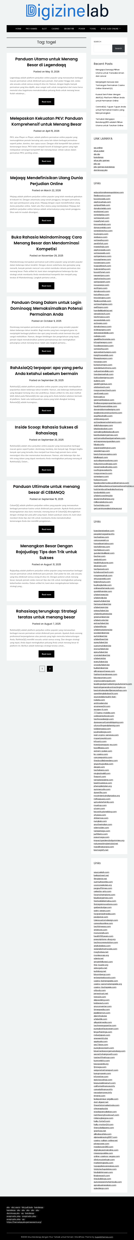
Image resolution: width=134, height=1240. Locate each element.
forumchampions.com (104, 894)
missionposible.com (103, 1153)
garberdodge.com (103, 907)
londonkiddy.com (102, 492)
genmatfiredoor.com (104, 399)
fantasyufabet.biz (102, 604)
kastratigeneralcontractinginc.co (110, 687)
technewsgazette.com (105, 1025)
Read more (46, 101)
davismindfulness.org (104, 498)
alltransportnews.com (104, 671)
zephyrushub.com (102, 202)
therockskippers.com (104, 1127)
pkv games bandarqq (104, 166)
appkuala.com (101, 1041)
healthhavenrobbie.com (105, 406)
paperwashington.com (105, 447)
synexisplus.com (101, 214)
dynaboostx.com (102, 291)
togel (93, 28)
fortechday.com (101, 505)
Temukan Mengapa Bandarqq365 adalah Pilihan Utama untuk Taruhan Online (109, 122)
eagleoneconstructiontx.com (108, 412)
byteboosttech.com (104, 572)
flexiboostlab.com (102, 301)
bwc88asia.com (101, 747)
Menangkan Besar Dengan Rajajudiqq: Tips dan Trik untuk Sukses (46, 552)
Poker (82, 28)
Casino (55, 28)
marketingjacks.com (103, 1162)
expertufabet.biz (102, 601)
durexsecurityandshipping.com (108, 722)
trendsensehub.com (103, 374)
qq (22, 1213)
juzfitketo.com (101, 834)
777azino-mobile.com (104, 712)
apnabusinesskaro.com (105, 1185)
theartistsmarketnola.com (106, 1105)
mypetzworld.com (102, 738)
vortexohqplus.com (103, 304)
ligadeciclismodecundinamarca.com (111, 482)
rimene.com (99, 1095)
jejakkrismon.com (102, 1012)
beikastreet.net (101, 875)
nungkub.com (100, 821)
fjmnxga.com (100, 1067)
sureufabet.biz (101, 642)
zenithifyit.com (101, 243)
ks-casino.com (101, 754)
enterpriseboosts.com (104, 977)
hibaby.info (99, 444)
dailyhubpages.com (103, 425)
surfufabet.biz (100, 636)
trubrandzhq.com (102, 269)
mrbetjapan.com (102, 1035)
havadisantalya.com (104, 543)
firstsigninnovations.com (105, 904)
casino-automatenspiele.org (108, 984)
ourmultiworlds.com (103, 881)
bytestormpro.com (103, 364)
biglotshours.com (102, 581)
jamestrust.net (101, 993)
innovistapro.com (102, 297)
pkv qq (97, 163)
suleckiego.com (101, 1188)
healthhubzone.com (103, 562)
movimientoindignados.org (107, 795)
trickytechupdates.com (105, 1169)
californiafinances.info (104, 1086)
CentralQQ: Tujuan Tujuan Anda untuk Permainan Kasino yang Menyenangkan (111, 109)
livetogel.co (99, 396)
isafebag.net (100, 971)
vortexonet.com (101, 217)
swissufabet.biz (101, 610)
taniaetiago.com (102, 830)
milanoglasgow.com (103, 1118)
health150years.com (103, 936)
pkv (8, 1207)
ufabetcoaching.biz (103, 495)
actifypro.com (100, 288)
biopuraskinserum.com (105, 1083)
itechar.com (99, 556)
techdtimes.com (102, 546)
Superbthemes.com (104, 1237)
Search (97, 41)
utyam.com (99, 808)
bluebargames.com (103, 897)
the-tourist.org (101, 964)
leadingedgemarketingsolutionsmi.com (113, 683)
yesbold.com (100, 559)
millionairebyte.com (103, 502)
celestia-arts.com (102, 891)
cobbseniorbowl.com (104, 715)
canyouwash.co (101, 540)
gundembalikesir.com (104, 553)
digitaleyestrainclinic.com (106, 1150)
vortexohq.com (101, 348)
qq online (98, 147)
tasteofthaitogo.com (104, 1057)
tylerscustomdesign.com (106, 920)
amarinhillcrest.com (103, 961)
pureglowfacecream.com (106, 1028)
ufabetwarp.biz (101, 594)
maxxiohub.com (101, 246)
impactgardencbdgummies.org (109, 840)
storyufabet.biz (101, 648)
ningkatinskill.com (102, 773)
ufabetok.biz (100, 658)
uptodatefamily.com (104, 802)
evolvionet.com (101, 211)
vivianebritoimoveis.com (105, 948)
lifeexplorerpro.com (103, 358)
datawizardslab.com (104, 332)
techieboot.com (102, 549)
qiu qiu (97, 154)
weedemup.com (102, 450)
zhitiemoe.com (101, 818)
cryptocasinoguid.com (104, 680)
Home (18, 28)
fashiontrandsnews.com (105, 674)
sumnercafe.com (102, 789)
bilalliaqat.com (101, 457)
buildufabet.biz (101, 667)
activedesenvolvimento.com (108, 422)
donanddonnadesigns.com (107, 409)
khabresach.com (102, 1175)
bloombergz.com (102, 974)
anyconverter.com (103, 1006)
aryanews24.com (102, 706)
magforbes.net (101, 952)
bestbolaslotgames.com (106, 435)
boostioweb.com (102, 198)
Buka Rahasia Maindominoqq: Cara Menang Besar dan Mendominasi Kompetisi (46, 243)
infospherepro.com (103, 342)
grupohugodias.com (103, 763)
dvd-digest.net (101, 1102)
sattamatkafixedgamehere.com (109, 438)
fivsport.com (100, 776)
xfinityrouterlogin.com (104, 1159)
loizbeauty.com (101, 1003)
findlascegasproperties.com (107, 403)
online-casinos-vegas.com (107, 1156)
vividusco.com (100, 237)
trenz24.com (100, 996)
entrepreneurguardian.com (107, 441)
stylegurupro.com (102, 329)
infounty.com (100, 741)
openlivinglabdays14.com (106, 693)
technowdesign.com (104, 719)
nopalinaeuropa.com (104, 846)
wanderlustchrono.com (105, 367)
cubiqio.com (100, 336)
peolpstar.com (101, 916)
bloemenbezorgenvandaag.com (109, 1051)
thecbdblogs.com (102, 1178)
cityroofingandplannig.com (107, 725)
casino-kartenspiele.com (106, 980)
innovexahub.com (102, 224)
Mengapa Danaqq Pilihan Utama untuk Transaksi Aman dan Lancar (110, 72)
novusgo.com (100, 361)
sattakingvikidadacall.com (106, 431)
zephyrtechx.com (102, 278)
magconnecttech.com (105, 390)
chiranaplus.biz (101, 1108)
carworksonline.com (103, 923)
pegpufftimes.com (103, 888)
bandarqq (98, 157)
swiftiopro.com (101, 307)
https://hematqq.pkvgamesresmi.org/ (24, 1222)
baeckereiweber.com (104, 530)
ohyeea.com (100, 814)
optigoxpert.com (102, 281)
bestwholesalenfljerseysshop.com (110, 690)
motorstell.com (101, 932)
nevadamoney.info (103, 1092)
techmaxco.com (102, 316)
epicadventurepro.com (105, 352)
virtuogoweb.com (102, 578)
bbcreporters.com (102, 677)
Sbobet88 (69, 28)
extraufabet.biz (101, 623)
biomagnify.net (101, 850)
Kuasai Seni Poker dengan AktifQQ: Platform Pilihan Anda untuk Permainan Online (110, 97)
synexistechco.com (103, 230)
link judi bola (27, 1207)
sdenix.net (99, 958)
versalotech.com (102, 313)
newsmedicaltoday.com (105, 466)
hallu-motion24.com (103, 1124)
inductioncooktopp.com (105, 463)
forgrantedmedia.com (104, 913)
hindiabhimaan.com (103, 1172)
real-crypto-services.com (106, 735)
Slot (44, 28)
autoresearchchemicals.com (108, 1181)
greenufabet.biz (101, 616)
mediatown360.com (103, 1146)
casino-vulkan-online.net (106, 1140)
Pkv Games (31, 28)
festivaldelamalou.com (105, 900)
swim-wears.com (102, 910)
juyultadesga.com (102, 731)
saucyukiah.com (101, 872)
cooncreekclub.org (103, 885)
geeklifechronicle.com (104, 339)
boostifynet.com (102, 272)
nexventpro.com (102, 275)
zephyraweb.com (102, 249)
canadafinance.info (103, 1089)
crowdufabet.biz (102, 664)
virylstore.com (100, 929)
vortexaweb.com (102, 253)
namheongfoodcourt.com (106, 1114)
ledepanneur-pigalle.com (106, 1099)
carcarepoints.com (103, 757)
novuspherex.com (102, 259)
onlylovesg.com (101, 419)
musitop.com (100, 805)
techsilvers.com (101, 770)
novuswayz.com (101, 285)
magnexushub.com (103, 575)
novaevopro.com (102, 262)
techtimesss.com (102, 926)
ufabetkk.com (100, 1019)
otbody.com (100, 990)
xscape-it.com (101, 709)
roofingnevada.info (103, 470)
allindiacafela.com (102, 1134)
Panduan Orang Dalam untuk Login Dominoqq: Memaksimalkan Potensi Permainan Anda (46, 308)
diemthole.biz (100, 1015)
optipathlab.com (102, 205)
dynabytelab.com (102, 208)
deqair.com (99, 767)
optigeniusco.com (102, 256)
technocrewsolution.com (106, 942)
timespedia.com (102, 1009)
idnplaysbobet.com (103, 428)
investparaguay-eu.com (105, 744)
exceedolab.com (102, 320)
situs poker (99, 150)
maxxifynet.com (101, 221)
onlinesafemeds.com (104, 588)
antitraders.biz (101, 703)
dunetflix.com (100, 792)
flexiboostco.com (102, 195)
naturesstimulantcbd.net (106, 843)
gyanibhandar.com (103, 591)
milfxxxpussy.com (102, 798)
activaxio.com (100, 323)
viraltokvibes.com (102, 945)
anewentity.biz (101, 1038)
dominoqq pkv (101, 170)
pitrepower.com (101, 1143)
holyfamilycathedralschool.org (108, 489)
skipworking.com (101, 999)
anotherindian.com (103, 824)
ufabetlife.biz (100, 626)
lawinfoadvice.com (103, 782)
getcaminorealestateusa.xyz (108, 508)
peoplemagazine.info (104, 534)
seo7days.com (101, 1044)
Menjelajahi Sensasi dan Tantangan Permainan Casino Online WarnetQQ (110, 85)
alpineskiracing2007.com (105, 1137)
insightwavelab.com (103, 355)
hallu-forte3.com (102, 1121)
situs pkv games (101, 160)
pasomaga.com (101, 837)
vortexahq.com (101, 240)
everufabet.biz (101, 661)
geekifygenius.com (103, 383)
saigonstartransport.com (106, 1070)
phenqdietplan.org (103, 786)
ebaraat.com (100, 565)
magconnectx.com (103, 473)
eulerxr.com (99, 380)
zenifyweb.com (101, 393)
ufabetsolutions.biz (103, 629)
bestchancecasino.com (105, 454)
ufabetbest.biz (101, 639)
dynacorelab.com (102, 227)
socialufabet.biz (101, 632)
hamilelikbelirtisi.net (103, 310)
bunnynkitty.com (102, 1060)
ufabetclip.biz (100, 597)
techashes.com (101, 537)
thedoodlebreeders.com (106, 760)
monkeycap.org (101, 955)
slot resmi (15, 1207)
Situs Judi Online (109, 28)
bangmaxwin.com (102, 1073)
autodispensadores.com (106, 460)
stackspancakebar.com (105, 1111)
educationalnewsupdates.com (109, 192)
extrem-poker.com (103, 751)
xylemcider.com (101, 827)
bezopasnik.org (101, 1063)
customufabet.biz (102, 645)
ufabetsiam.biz (101, 607)
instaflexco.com (101, 294)
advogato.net (100, 968)
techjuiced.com (101, 569)
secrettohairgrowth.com (106, 1054)
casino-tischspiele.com (105, 987)
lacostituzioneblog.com (105, 811)
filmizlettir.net (100, 878)
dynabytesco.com (102, 326)
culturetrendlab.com (104, 371)
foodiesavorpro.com (104, 345)
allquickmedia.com (103, 1022)
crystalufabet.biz (102, 655)
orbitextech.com (102, 387)
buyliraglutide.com (103, 585)
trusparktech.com (102, 265)
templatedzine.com (103, 779)
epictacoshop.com (103, 1079)
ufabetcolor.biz (101, 620)
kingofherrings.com (103, 1031)
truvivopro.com (101, 233)
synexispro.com (101, 476)
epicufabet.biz (101, 652)
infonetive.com (101, 1076)
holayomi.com (100, 479)
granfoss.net (100, 1130)
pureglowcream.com (104, 1047)
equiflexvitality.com (103, 415)
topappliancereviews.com (106, 1166)
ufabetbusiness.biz (103, 613)
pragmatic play (14, 1216)
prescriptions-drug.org (104, 939)
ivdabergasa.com (102, 728)
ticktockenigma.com (104, 377)
